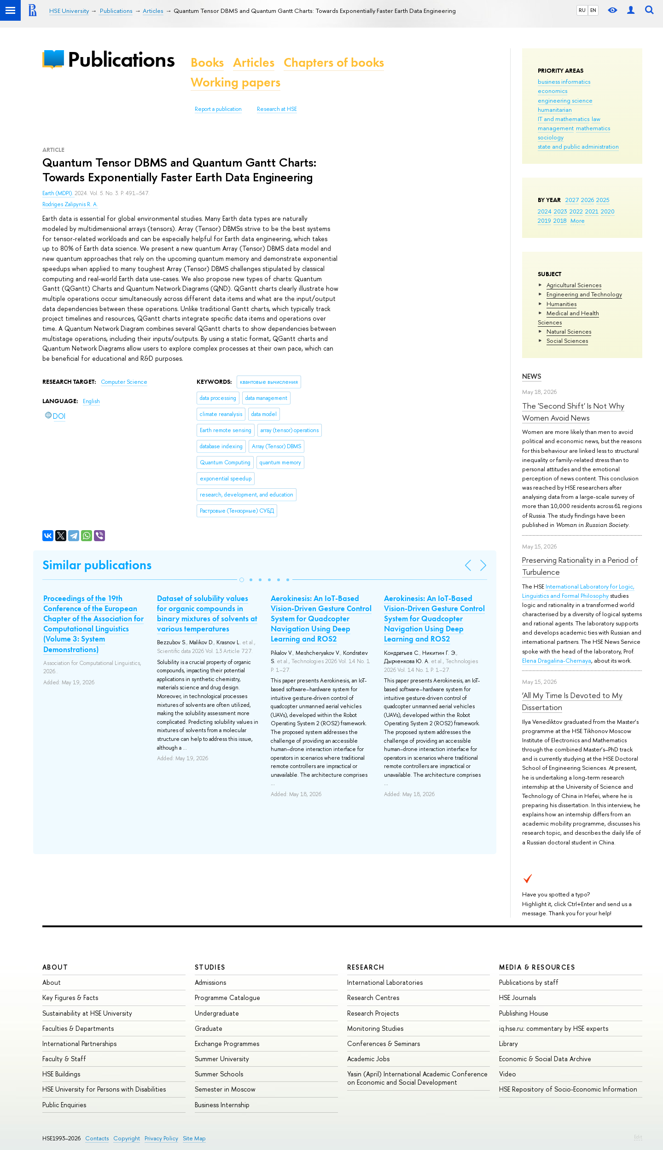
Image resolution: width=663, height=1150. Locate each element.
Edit (638, 1136)
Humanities (561, 304)
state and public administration (578, 146)
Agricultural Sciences (574, 285)
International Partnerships (79, 1043)
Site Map (194, 1138)
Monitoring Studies (375, 1028)
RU (582, 10)
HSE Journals (517, 997)
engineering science (565, 100)
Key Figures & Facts (70, 997)
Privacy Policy (161, 1138)
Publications (121, 59)
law (596, 119)
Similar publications (96, 565)
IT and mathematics (563, 119)
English (91, 401)
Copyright (126, 1138)
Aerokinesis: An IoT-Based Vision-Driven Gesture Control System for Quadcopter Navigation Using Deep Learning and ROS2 (321, 618)
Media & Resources (537, 967)
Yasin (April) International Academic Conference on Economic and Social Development (417, 1077)
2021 (592, 211)
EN (593, 10)
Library (508, 1043)
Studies (210, 967)
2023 (560, 211)
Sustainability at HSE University (87, 1013)
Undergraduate (217, 1013)
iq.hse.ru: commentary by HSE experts (553, 1028)
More (577, 220)
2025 (603, 200)
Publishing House (523, 1013)
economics (552, 91)
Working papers (235, 82)
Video (507, 1073)
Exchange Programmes (227, 1043)
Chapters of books (334, 62)
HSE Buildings (61, 1073)
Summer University (222, 1058)
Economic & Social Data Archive (545, 1058)
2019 (544, 220)
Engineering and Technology (584, 294)
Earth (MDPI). (58, 193)
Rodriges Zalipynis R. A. (70, 204)
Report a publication (218, 109)
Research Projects (373, 1013)
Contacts (97, 1138)
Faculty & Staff (64, 1058)
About (55, 967)
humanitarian (555, 109)
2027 (572, 200)
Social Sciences (567, 340)
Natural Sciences (569, 331)
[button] (241, 579)
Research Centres (373, 997)
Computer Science (124, 382)
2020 (608, 211)
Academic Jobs (368, 1058)
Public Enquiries (64, 1104)
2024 (545, 211)
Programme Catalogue (227, 997)
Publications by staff (528, 982)
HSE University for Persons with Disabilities (104, 1089)
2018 (560, 220)
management (556, 128)
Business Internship (222, 1104)
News (531, 376)
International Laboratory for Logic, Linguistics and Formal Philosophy (578, 591)
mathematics (593, 128)
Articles (253, 62)
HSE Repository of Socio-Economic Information (568, 1089)
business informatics (564, 81)
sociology (551, 137)
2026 (587, 200)
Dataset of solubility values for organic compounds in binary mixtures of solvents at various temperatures (207, 613)
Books (207, 62)
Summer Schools (219, 1073)
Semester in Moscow (225, 1089)
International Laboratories (385, 982)
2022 (576, 211)
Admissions (210, 982)
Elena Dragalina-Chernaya (556, 660)
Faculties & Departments (78, 1028)
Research (366, 967)
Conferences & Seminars (383, 1043)
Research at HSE (277, 109)
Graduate (208, 1028)
